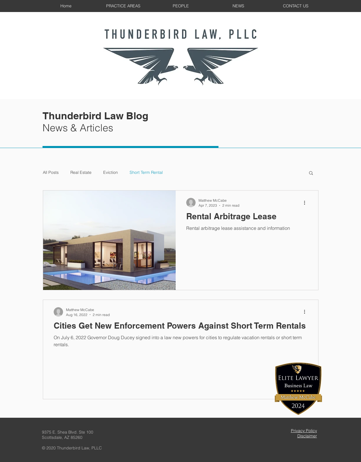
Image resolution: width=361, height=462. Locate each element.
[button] (311, 173)
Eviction (110, 172)
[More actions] (306, 202)
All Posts (51, 172)
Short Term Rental (146, 172)
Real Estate (80, 172)
